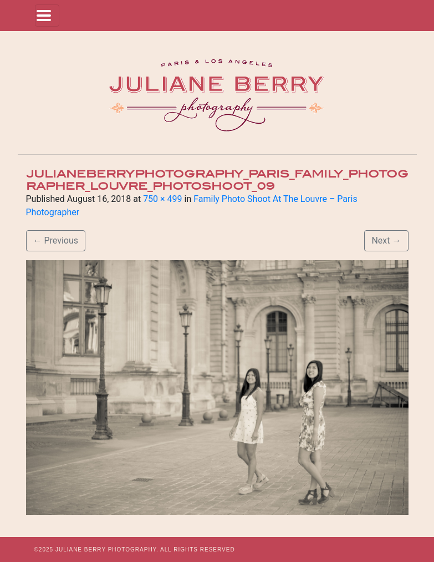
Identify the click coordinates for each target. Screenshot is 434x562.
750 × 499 (162, 199)
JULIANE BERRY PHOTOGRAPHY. (107, 549)
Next (386, 240)
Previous (56, 240)
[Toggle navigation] (47, 15)
